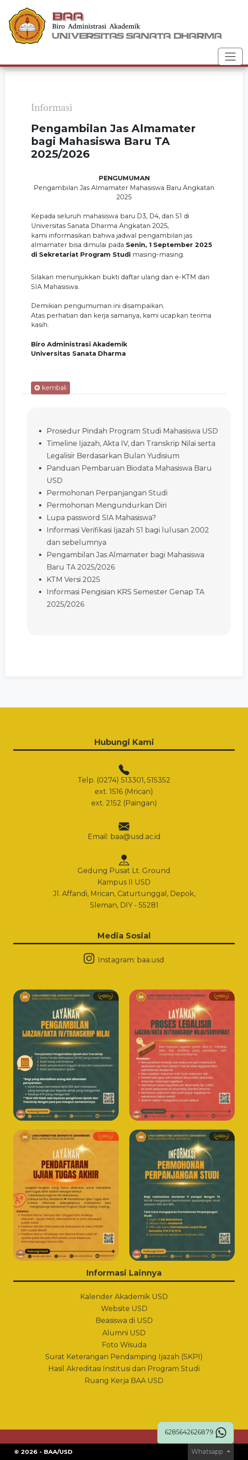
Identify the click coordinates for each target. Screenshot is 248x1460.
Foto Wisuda (124, 1317)
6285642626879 (195, 1432)
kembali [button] (50, 414)
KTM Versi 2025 (101, 579)
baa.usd (150, 932)
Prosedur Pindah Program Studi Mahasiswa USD (159, 431)
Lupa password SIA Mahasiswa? (128, 517)
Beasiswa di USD (124, 1293)
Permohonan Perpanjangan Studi (134, 493)
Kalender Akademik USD (124, 1269)
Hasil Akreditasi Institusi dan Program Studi (124, 1341)
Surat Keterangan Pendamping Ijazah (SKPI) (124, 1329)
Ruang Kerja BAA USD (124, 1353)
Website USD (124, 1281)
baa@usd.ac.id (135, 809)
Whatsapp (208, 1452)
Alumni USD (124, 1305)
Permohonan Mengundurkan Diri (134, 505)
